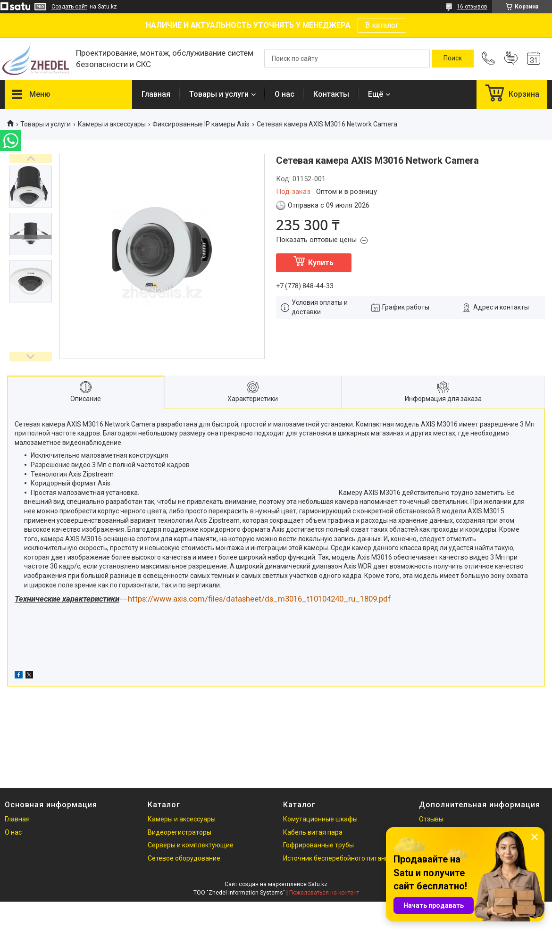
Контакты (331, 94)
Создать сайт (69, 6)
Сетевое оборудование (184, 858)
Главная (156, 94)
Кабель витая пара (313, 832)
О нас (284, 94)
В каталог (382, 25)
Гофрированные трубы (318, 845)
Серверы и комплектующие (191, 845)
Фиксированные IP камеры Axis (201, 124)
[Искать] (453, 58)
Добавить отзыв (511, 58)
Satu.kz (317, 884)
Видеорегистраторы (179, 832)
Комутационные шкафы (320, 819)
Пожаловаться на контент (324, 892)
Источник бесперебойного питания (338, 858)
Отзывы (431, 819)
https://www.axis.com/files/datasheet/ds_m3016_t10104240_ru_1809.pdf (259, 598)
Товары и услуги (219, 94)
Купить (321, 262)
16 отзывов (472, 6)
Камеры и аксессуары (112, 124)
